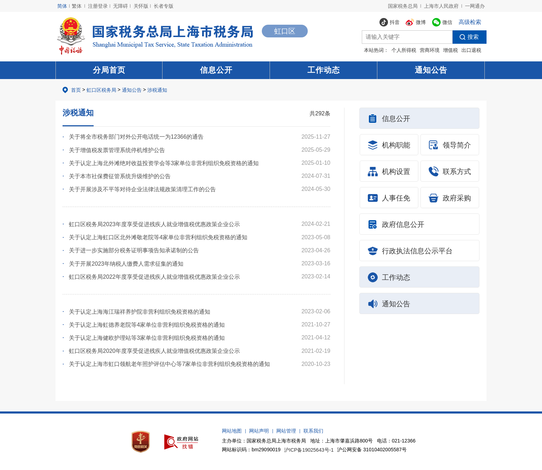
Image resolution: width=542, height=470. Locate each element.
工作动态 (323, 70)
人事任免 (389, 198)
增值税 (450, 50)
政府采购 (450, 198)
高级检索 (470, 22)
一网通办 (475, 6)
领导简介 (450, 145)
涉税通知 (157, 90)
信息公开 (216, 70)
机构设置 (389, 171)
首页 (76, 90)
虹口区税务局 (101, 90)
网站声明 (259, 431)
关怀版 (141, 6)
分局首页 (109, 70)
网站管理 (286, 431)
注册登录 (98, 6)
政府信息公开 (396, 224)
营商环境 (430, 50)
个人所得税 (403, 50)
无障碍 (120, 6)
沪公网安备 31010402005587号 (372, 449)
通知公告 (431, 70)
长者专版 (163, 6)
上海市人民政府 (441, 6)
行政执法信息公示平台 (410, 251)
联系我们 (313, 431)
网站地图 (232, 431)
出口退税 (471, 50)
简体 (62, 6)
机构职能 (389, 145)
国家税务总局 (403, 6)
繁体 (77, 6)
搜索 (466, 37)
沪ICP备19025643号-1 (309, 450)
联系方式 (450, 171)
